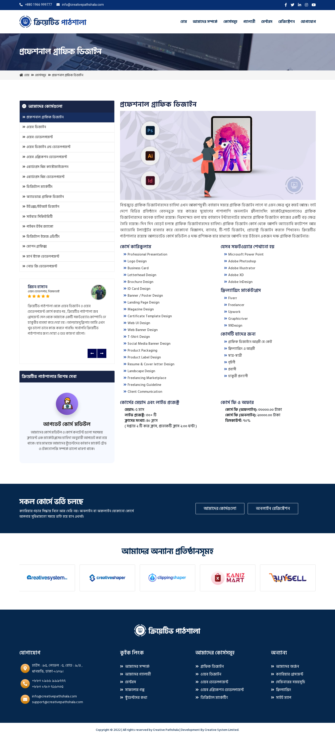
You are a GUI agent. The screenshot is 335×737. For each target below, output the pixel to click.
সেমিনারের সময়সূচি (288, 682)
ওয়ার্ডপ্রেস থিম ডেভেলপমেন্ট (43, 177)
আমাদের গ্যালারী (135, 674)
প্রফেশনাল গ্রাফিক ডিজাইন (43, 117)
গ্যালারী (249, 22)
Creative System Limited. (222, 729)
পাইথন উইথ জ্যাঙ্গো (37, 226)
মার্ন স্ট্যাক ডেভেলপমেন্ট (40, 256)
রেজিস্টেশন (286, 22)
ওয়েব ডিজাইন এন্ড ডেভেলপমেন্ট (46, 147)
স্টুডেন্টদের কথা (133, 698)
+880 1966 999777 (35, 4)
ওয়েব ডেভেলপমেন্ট (37, 137)
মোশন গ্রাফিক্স (34, 246)
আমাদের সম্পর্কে (205, 22)
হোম (183, 22)
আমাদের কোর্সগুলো (220, 508)
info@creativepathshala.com (80, 4)
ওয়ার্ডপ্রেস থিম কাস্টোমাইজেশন (45, 167)
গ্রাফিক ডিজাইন (210, 667)
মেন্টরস (266, 22)
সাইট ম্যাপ (281, 698)
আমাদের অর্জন (285, 667)
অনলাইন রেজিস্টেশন (273, 508)
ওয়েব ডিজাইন (34, 127)
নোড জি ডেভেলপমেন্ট (39, 266)
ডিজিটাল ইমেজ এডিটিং (41, 236)
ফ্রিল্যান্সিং (281, 690)
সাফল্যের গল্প (132, 690)
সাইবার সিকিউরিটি (37, 217)
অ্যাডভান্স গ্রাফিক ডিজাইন (43, 197)
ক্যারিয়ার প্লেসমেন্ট (287, 674)
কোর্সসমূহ (230, 22)
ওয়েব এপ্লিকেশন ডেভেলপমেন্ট (44, 157)
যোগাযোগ (308, 22)
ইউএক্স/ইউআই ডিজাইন (40, 207)
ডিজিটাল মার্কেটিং (37, 187)
